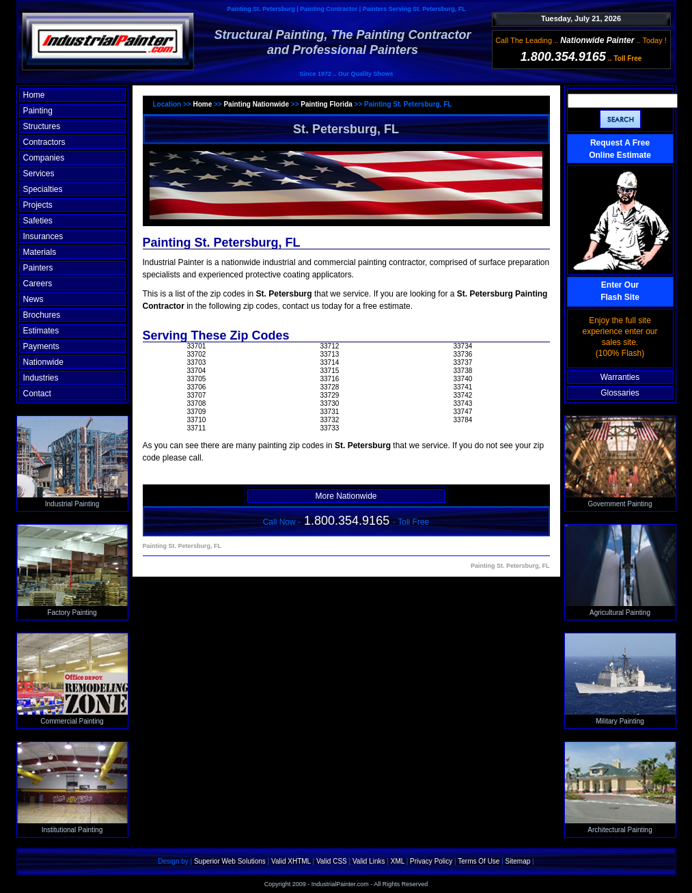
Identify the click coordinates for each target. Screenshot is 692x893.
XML (397, 861)
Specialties (43, 189)
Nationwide (43, 362)
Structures (42, 126)
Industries (41, 378)
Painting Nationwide (256, 104)
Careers (38, 283)
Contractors (44, 142)
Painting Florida (326, 104)
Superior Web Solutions (230, 861)
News (33, 299)
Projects (38, 205)
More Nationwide (345, 496)
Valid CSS (331, 861)
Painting (38, 110)
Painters (38, 268)
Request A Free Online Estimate (620, 149)
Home (34, 95)
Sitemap (518, 861)
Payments (41, 346)
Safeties (38, 220)
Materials (40, 252)
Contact (37, 393)
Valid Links (368, 861)
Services (39, 173)
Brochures (42, 315)
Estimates (41, 330)
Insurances (43, 236)
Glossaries (619, 393)
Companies (44, 158)
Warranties (620, 377)
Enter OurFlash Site (619, 291)
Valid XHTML (291, 861)
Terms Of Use (478, 861)
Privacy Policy (431, 861)
